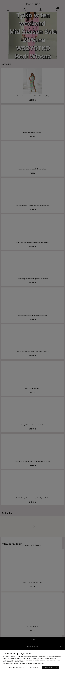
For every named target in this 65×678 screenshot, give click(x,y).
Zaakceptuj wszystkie (50, 667)
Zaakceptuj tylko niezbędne (16, 667)
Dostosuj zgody (34, 667)
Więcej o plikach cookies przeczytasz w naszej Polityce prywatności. (23, 663)
